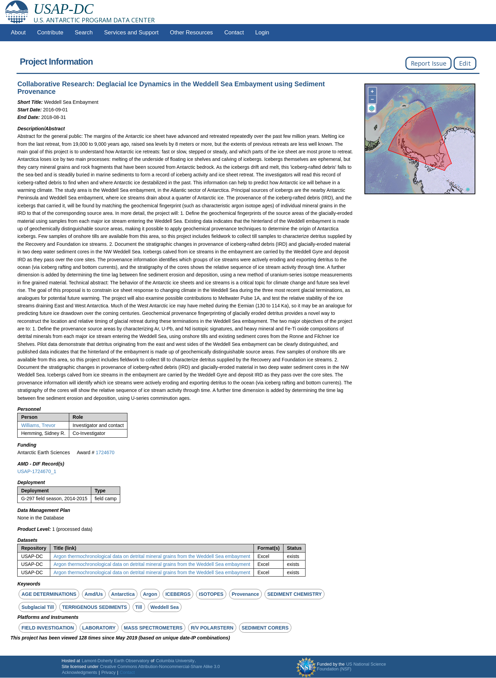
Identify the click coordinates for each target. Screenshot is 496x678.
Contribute (50, 32)
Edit (465, 63)
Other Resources (191, 32)
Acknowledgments (79, 672)
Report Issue (428, 63)
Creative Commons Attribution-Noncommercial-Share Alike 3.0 (160, 666)
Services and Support (131, 32)
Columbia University (175, 660)
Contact (234, 32)
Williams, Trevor (38, 425)
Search (84, 32)
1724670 (105, 452)
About (18, 32)
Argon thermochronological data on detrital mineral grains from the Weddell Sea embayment (152, 556)
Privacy (108, 672)
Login (262, 32)
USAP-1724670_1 (36, 471)
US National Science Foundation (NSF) (351, 666)
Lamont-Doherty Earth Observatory (115, 660)
